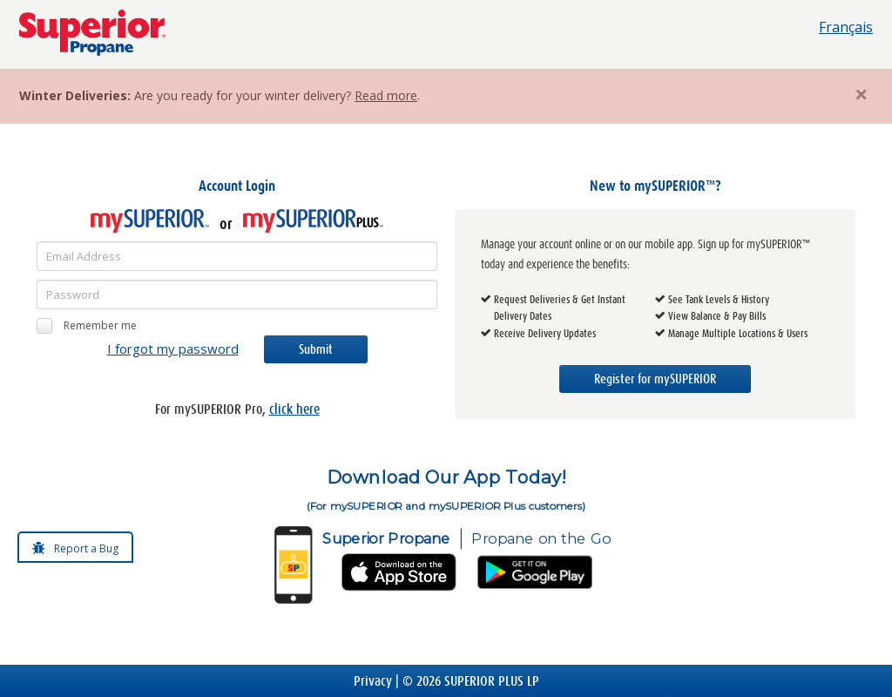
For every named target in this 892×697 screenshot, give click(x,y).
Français (846, 27)
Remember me (87, 326)
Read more (386, 95)
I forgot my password (173, 348)
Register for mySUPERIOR (655, 379)
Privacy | (378, 681)
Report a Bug (86, 548)
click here (294, 409)
